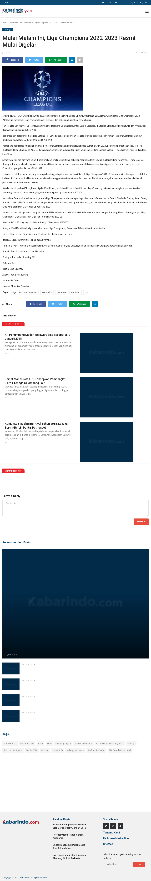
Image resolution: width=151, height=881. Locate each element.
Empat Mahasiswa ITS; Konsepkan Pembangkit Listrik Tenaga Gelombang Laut (35, 381)
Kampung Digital (63, 743)
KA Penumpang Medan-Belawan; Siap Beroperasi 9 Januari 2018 (37, 336)
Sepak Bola (57, 750)
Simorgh (131, 743)
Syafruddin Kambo (96, 750)
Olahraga (14, 23)
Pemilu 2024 (31, 750)
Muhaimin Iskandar (83, 743)
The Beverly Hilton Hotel (120, 750)
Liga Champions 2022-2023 (71, 192)
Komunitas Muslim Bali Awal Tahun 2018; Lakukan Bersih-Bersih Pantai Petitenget (37, 425)
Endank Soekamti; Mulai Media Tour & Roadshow (69, 846)
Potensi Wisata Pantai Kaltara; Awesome (68, 836)
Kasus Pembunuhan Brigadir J (109, 743)
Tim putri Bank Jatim (13, 750)
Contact (7, 2)
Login (132, 2)
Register (143, 2)
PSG (87, 292)
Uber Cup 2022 (27, 743)
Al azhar (45, 750)
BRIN (49, 743)
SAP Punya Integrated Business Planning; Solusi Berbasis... (69, 857)
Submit (141, 522)
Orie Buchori (9, 315)
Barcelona (61, 292)
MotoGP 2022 (10, 743)
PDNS (40, 743)
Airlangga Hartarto (75, 750)
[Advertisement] (75, 784)
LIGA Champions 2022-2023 (30, 115)
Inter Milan (75, 292)
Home (5, 23)
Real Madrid (47, 292)
